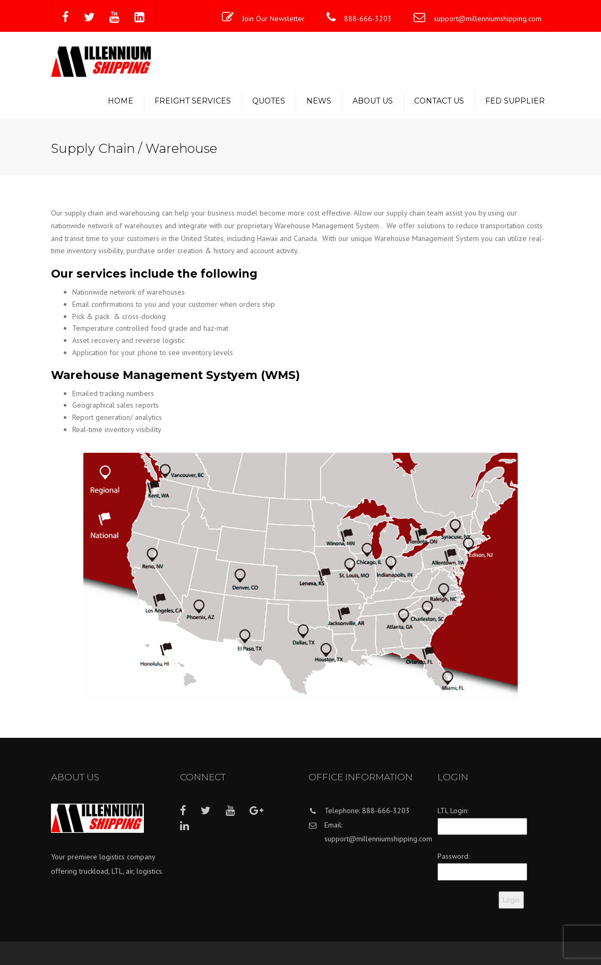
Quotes (268, 101)
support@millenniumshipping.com (488, 18)
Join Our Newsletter (273, 18)
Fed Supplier (515, 101)
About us (373, 101)
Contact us (439, 101)
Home (120, 101)
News (318, 101)
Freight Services (192, 101)
